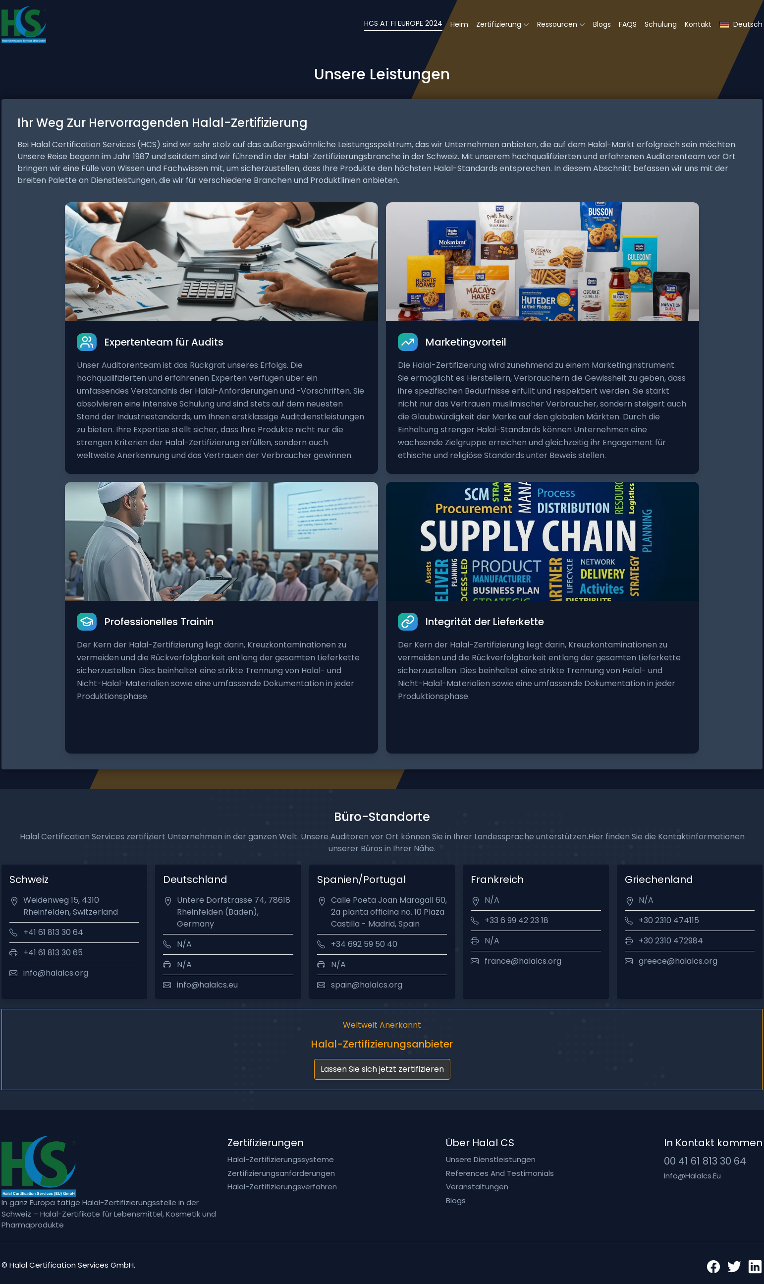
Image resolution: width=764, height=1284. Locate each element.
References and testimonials (500, 1173)
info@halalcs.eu (207, 985)
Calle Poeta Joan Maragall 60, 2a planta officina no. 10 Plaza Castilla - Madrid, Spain (389, 912)
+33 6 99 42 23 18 (516, 920)
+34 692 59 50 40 (364, 944)
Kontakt (698, 24)
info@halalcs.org (55, 973)
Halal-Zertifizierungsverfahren (282, 1186)
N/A (184, 944)
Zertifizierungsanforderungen (281, 1173)
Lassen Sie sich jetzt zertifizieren (382, 1069)
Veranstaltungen (477, 1186)
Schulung (661, 24)
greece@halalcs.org (678, 961)
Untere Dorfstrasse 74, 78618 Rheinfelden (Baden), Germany (233, 912)
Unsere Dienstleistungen (491, 1159)
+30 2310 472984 (671, 940)
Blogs (602, 24)
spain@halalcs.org (366, 985)
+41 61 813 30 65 (53, 952)
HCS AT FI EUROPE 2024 (403, 23)
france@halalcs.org (523, 961)
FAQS (628, 24)
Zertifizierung (498, 24)
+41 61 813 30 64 (53, 932)
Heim (459, 24)
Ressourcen (557, 24)
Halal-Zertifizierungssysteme (280, 1159)
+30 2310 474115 (669, 920)
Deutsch (741, 24)
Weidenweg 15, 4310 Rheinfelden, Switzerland (70, 906)
